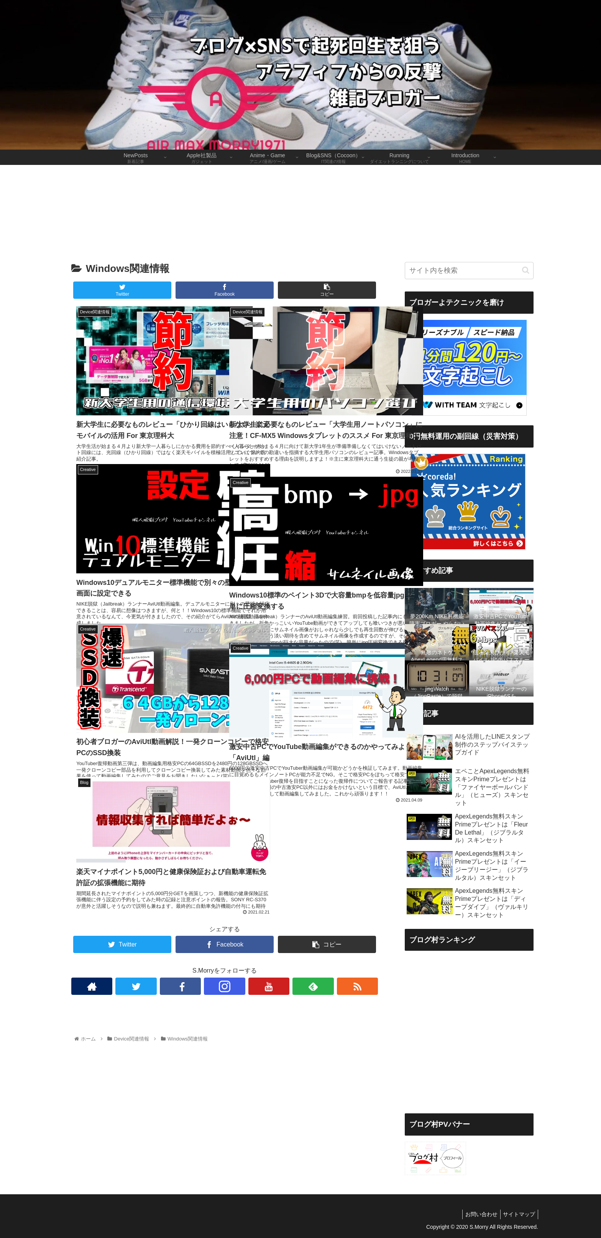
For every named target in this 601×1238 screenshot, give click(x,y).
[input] (469, 270)
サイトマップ (518, 1214)
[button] (525, 270)
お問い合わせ (477, 1214)
